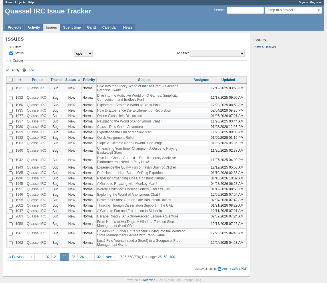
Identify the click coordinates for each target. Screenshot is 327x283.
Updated (228, 80)
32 (99, 257)
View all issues (265, 47)
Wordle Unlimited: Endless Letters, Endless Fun (133, 189)
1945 (19, 184)
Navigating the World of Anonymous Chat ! (129, 121)
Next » (111, 257)
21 (56, 257)
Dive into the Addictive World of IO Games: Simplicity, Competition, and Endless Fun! (137, 98)
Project (37, 80)
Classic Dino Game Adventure (120, 127)
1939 (19, 132)
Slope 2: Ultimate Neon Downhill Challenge (130, 143)
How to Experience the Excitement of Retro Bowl (134, 110)
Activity (33, 27)
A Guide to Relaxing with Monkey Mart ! (127, 184)
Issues (51, 27)
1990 (19, 178)
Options (18, 60)
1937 (19, 121)
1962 (19, 243)
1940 (19, 151)
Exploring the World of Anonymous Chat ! (128, 195)
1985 (19, 173)
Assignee (201, 80)
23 (73, 257)
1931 (19, 88)
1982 (19, 138)
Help (31, 2)
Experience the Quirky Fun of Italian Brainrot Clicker (136, 167)
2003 (19, 216)
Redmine (149, 280)
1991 (19, 189)
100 (172, 257)
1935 (19, 110)
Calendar (109, 27)
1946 (19, 195)
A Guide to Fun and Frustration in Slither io (129, 211)
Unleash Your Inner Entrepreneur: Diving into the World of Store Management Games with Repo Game (141, 233)
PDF (244, 268)
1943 (19, 167)
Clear (31, 70)
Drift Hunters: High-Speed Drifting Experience (131, 173)
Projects (20, 2)
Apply (15, 70)
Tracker (57, 80)
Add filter (183, 53)
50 (165, 257)
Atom (225, 268)
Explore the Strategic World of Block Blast (129, 105)
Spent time (72, 27)
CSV (235, 268)
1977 (19, 116)
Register (315, 2)
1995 (19, 200)
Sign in (303, 2)
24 (82, 257)
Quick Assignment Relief (115, 138)
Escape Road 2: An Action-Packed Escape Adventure (137, 216)
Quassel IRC (36, 88)
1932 (19, 98)
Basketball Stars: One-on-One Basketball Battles (134, 200)
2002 (19, 205)
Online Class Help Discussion (119, 116)
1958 (19, 224)
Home (9, 2)
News (127, 27)
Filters (17, 47)
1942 (19, 160)
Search (219, 10)
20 (47, 257)
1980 (19, 127)
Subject (144, 80)
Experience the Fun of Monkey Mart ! (125, 132)
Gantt (91, 27)
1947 (19, 211)
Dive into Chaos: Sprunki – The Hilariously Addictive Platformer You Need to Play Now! (136, 160)
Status (19, 53)
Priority (89, 80)
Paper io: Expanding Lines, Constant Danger (131, 178)
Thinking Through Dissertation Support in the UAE (135, 205)
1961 (19, 233)
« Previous (17, 257)
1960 (19, 105)
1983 (19, 143)
